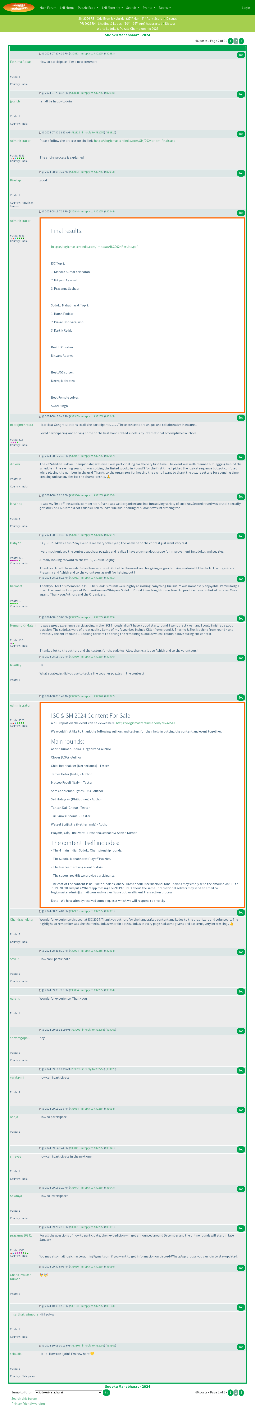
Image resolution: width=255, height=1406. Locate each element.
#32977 (109, 696)
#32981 (109, 911)
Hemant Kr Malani (23, 625)
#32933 (109, 172)
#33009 (110, 1029)
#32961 (109, 577)
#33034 (109, 1108)
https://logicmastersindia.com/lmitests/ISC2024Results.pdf (94, 246)
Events (147, 7)
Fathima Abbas (20, 61)
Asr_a (14, 1117)
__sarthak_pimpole (24, 1314)
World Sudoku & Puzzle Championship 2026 (127, 28)
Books (163, 7)
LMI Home (68, 7)
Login (246, 7)
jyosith (15, 101)
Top (240, 55)
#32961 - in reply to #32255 (86, 577)
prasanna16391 (21, 1235)
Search (131, 7)
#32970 (109, 656)
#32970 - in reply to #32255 (86, 656)
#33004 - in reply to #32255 (86, 990)
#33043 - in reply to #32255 (86, 1187)
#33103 (109, 1306)
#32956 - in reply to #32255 (86, 495)
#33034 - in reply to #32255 (86, 1108)
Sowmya (16, 1196)
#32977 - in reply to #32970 (86, 696)
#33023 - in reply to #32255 (87, 1069)
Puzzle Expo (87, 7)
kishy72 (15, 543)
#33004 (109, 990)
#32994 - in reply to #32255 (86, 950)
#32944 (109, 211)
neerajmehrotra (21, 425)
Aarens (15, 998)
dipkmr (15, 464)
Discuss (171, 18)
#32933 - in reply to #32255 (86, 172)
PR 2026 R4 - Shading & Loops (101, 23)
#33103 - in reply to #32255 (86, 1306)
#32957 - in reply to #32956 (86, 535)
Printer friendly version (28, 1403)
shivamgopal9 (20, 1038)
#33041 (109, 1148)
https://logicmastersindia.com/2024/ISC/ (145, 723)
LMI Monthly (111, 7)
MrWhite (16, 503)
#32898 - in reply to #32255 (86, 93)
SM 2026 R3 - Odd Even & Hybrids (101, 18)
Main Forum (49, 7)
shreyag (15, 1156)
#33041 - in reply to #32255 (86, 1148)
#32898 (109, 93)
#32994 (109, 950)
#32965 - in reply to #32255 (86, 617)
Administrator (20, 140)
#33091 (109, 1227)
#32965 (109, 617)
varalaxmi (17, 1077)
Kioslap (15, 180)
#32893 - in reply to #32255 (86, 53)
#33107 (110, 1345)
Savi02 (14, 959)
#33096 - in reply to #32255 (86, 1266)
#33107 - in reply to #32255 (87, 1345)
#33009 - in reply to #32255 (87, 1029)
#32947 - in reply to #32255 (86, 456)
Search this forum (24, 1398)
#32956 (109, 495)
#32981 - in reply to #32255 (86, 911)
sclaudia (16, 1354)
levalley (15, 665)
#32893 (109, 53)
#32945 (109, 416)
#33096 (109, 1266)
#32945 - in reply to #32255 (86, 416)
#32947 (109, 456)
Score (158, 18)
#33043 (109, 1187)
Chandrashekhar (21, 919)
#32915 (110, 132)
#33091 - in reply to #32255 (86, 1227)
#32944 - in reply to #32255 (86, 211)
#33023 (110, 1069)
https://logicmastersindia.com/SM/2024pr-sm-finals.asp (134, 140)
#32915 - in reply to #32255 (87, 132)
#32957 (109, 535)
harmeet (16, 586)
